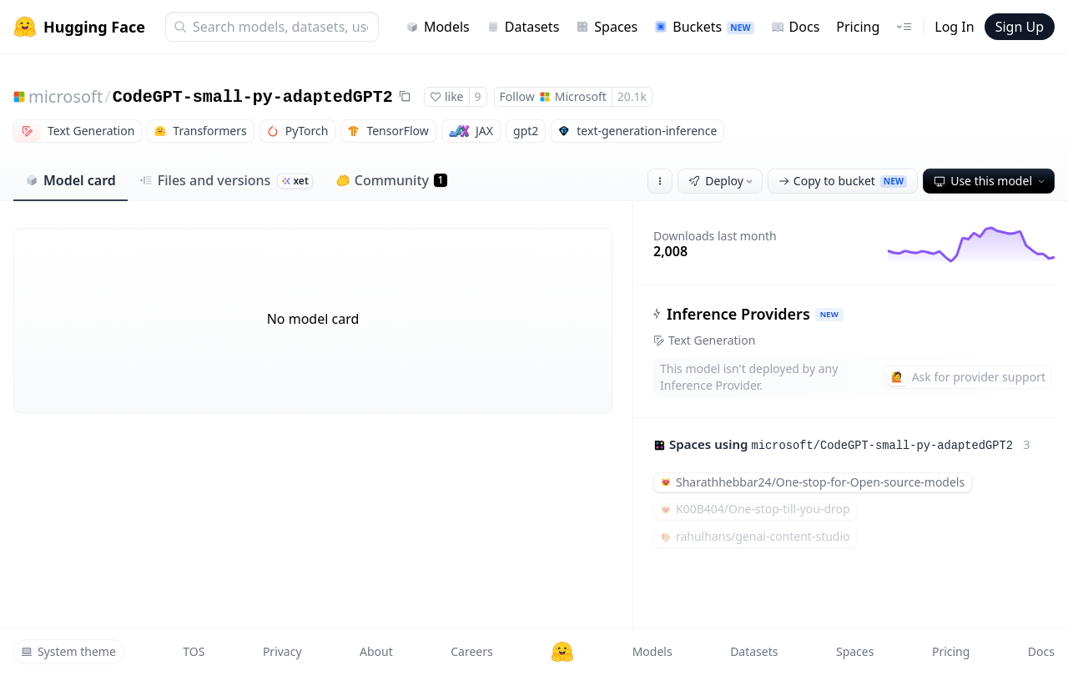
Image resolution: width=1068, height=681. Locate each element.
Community (391, 180)
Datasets (523, 27)
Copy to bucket (842, 181)
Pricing (857, 27)
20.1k (632, 96)
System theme (68, 651)
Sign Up (1019, 27)
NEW (829, 314)
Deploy (721, 181)
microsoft (65, 96)
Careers (471, 651)
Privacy (282, 651)
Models (438, 27)
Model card (70, 180)
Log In (954, 27)
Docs (795, 27)
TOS (193, 651)
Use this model (990, 181)
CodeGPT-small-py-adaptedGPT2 (253, 97)
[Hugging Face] (562, 651)
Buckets (703, 27)
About (376, 651)
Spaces (606, 27)
